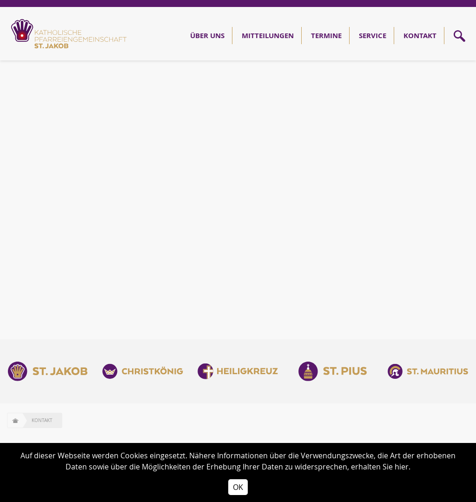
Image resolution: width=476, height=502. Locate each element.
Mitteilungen (268, 35)
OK (238, 487)
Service (372, 35)
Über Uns (207, 35)
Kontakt (419, 35)
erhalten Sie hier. (380, 467)
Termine (326, 35)
